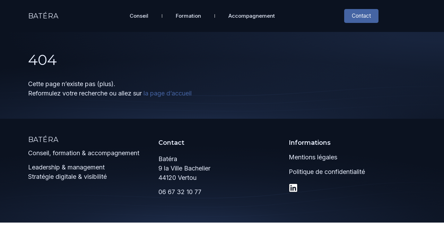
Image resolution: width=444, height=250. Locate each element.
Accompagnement (251, 15)
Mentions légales (313, 155)
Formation (188, 15)
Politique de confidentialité (327, 170)
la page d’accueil (167, 91)
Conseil (139, 15)
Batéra (43, 15)
